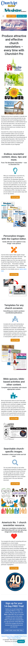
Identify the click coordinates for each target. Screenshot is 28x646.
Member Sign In (21, 16)
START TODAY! (11, 16)
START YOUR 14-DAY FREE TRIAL (14, 630)
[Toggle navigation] (3, 16)
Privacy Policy (9, 636)
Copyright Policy (18, 636)
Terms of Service (16, 638)
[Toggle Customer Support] (21, 641)
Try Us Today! (15, 197)
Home (3, 636)
